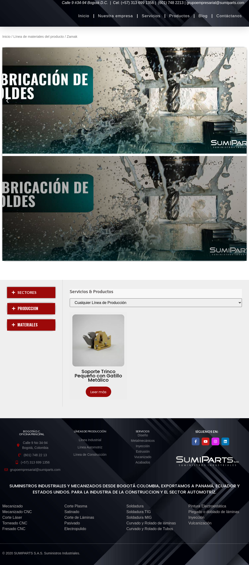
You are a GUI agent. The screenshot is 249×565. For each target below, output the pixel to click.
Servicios (151, 16)
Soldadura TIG (139, 512)
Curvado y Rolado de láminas (151, 523)
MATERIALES (27, 325)
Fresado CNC (13, 529)
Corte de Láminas (79, 517)
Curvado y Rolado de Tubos (150, 529)
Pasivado (72, 523)
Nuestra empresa (115, 16)
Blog (203, 16)
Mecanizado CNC (17, 512)
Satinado (71, 512)
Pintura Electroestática (207, 506)
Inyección (196, 517)
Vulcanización (200, 523)
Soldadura (135, 506)
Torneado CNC (14, 523)
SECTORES (27, 292)
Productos (179, 16)
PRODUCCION (28, 308)
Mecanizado (12, 506)
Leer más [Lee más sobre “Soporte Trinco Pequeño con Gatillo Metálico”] (98, 391)
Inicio (83, 16)
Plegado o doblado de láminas (213, 512)
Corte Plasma (75, 506)
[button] (7, 100)
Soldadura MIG (139, 517)
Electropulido (75, 529)
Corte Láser (12, 517)
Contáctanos (229, 16)
